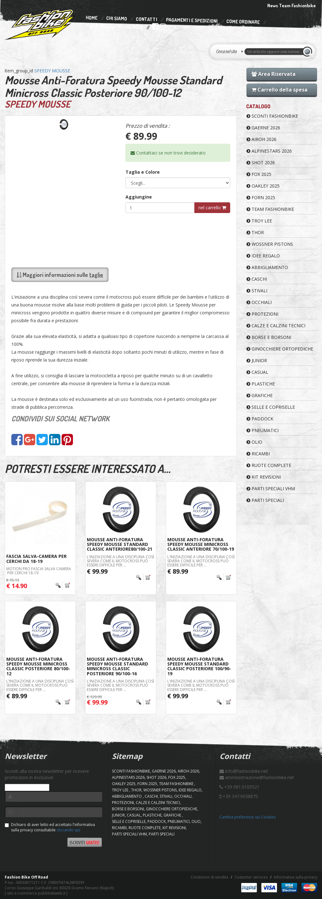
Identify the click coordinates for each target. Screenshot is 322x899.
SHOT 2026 (261, 163)
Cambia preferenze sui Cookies (247, 817)
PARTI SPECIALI (265, 500)
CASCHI (257, 279)
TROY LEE (259, 221)
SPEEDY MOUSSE (52, 71)
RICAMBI (258, 454)
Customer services (251, 877)
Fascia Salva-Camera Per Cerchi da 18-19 (36, 558)
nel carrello (212, 208)
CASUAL (257, 372)
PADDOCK (260, 419)
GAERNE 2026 (263, 128)
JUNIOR (257, 360)
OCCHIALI (259, 302)
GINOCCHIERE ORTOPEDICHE (280, 349)
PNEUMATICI (263, 430)
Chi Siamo (116, 18)
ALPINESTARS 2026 (269, 151)
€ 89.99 (177, 571)
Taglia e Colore (142, 172)
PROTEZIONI (262, 314)
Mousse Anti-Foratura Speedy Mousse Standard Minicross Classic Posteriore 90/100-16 (117, 666)
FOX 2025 (259, 174)
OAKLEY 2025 (263, 186)
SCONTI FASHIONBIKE (272, 116)
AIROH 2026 (261, 139)
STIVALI (257, 291)
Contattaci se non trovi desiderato (168, 153)
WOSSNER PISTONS (270, 244)
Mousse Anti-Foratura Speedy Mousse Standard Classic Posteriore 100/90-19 (199, 666)
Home (91, 18)
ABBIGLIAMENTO (267, 267)
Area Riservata (274, 73)
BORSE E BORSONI (269, 337)
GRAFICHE (260, 395)
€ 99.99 (97, 571)
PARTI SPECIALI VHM (271, 489)
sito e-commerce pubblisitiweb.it (36, 893)
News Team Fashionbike (291, 5)
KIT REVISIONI (264, 477)
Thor (255, 232)
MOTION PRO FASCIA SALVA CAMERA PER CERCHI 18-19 (38, 571)
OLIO (254, 442)
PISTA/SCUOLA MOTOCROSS (114, 27)
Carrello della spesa (280, 89)
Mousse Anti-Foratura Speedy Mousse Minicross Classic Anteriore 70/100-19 (200, 544)
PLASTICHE (261, 384)
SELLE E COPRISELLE (271, 407)
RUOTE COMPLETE (269, 465)
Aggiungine (138, 197)
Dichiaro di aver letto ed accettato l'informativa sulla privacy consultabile (50, 827)
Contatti (146, 19)
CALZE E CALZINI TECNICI (276, 326)
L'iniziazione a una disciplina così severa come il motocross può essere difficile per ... (120, 561)
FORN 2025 (261, 197)
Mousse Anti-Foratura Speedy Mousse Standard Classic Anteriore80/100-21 (119, 544)
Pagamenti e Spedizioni (192, 20)
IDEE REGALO (263, 256)
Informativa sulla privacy (295, 877)
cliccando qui (68, 830)
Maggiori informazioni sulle (60, 274)
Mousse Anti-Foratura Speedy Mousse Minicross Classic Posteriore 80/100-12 (38, 666)
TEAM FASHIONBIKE (270, 209)
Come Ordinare (243, 22)
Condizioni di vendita (209, 877)
